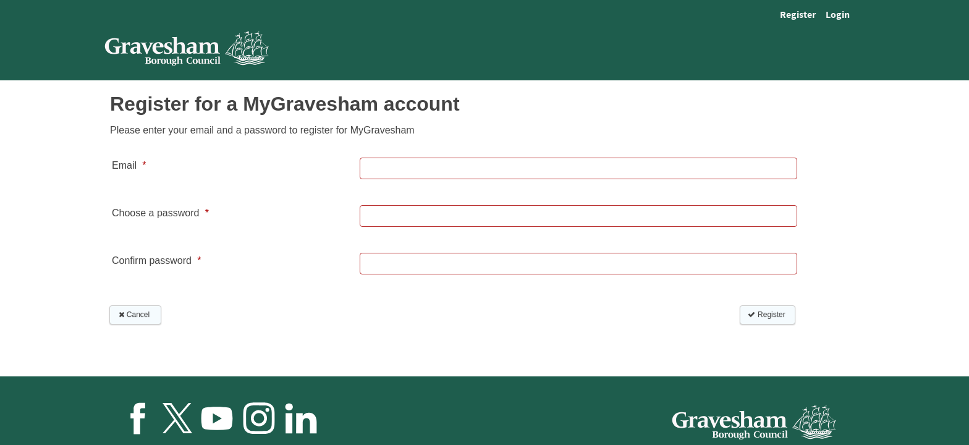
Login (838, 14)
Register (798, 14)
